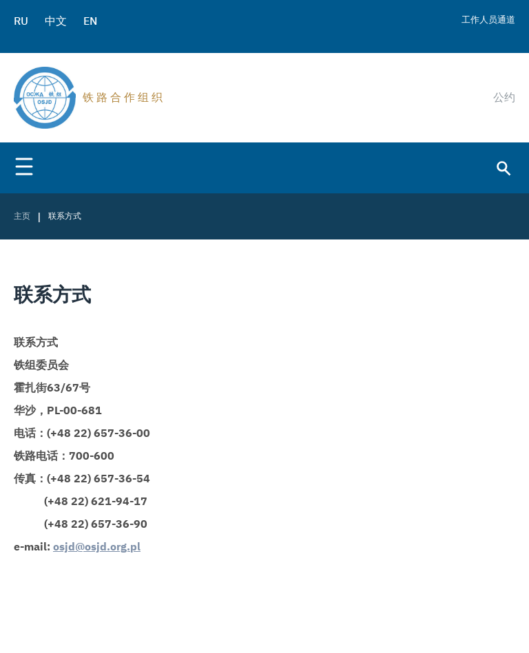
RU (21, 21)
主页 (22, 216)
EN (90, 21)
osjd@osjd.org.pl (97, 546)
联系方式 (64, 216)
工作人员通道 (488, 19)
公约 (504, 97)
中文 (56, 21)
